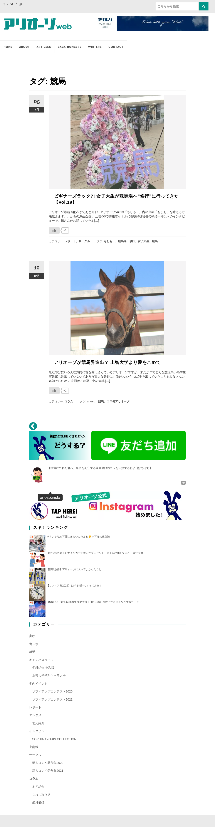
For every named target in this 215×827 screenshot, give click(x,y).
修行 (132, 241)
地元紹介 (38, 723)
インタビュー (38, 731)
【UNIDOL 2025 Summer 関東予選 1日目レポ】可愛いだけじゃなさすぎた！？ (93, 601)
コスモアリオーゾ (118, 401)
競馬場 (122, 241)
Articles (44, 47)
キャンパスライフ (41, 659)
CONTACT (115, 47)
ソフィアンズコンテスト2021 (52, 699)
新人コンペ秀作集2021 (47, 770)
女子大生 (143, 241)
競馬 (155, 241)
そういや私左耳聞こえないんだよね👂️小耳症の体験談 (78, 536)
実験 (32, 636)
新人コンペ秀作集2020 (47, 762)
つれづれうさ (41, 794)
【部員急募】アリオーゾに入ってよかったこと (74, 569)
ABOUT (24, 47)
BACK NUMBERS (69, 47)
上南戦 (33, 746)
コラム (68, 401)
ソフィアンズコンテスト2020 (52, 691)
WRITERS (95, 47)
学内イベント (38, 683)
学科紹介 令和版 (43, 667)
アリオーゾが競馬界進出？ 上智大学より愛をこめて (107, 362)
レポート (70, 241)
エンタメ (35, 715)
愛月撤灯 (38, 802)
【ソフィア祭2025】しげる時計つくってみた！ (74, 585)
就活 (32, 651)
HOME (7, 47)
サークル (84, 241)
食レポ (33, 643)
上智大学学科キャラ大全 (49, 675)
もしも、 (109, 241)
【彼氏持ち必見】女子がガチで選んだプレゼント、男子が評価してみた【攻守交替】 (96, 552)
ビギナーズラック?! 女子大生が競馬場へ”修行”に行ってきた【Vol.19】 (116, 199)
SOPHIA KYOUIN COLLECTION (54, 739)
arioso (91, 401)
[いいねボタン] (54, 230)
